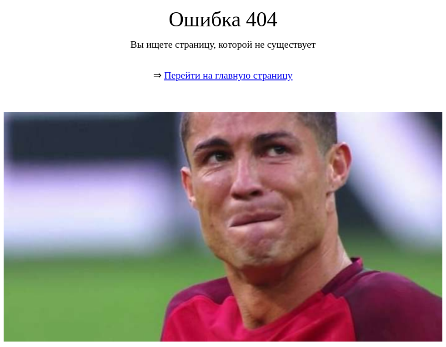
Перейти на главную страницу (228, 75)
